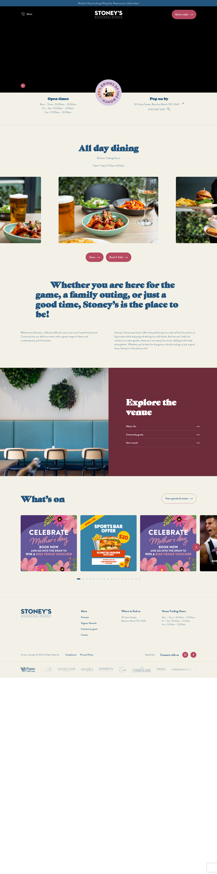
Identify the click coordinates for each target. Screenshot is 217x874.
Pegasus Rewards (89, 623)
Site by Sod (149, 654)
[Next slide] (196, 547)
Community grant (89, 629)
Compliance (70, 654)
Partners (85, 617)
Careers (84, 635)
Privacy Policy (86, 654)
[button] (26, 14)
